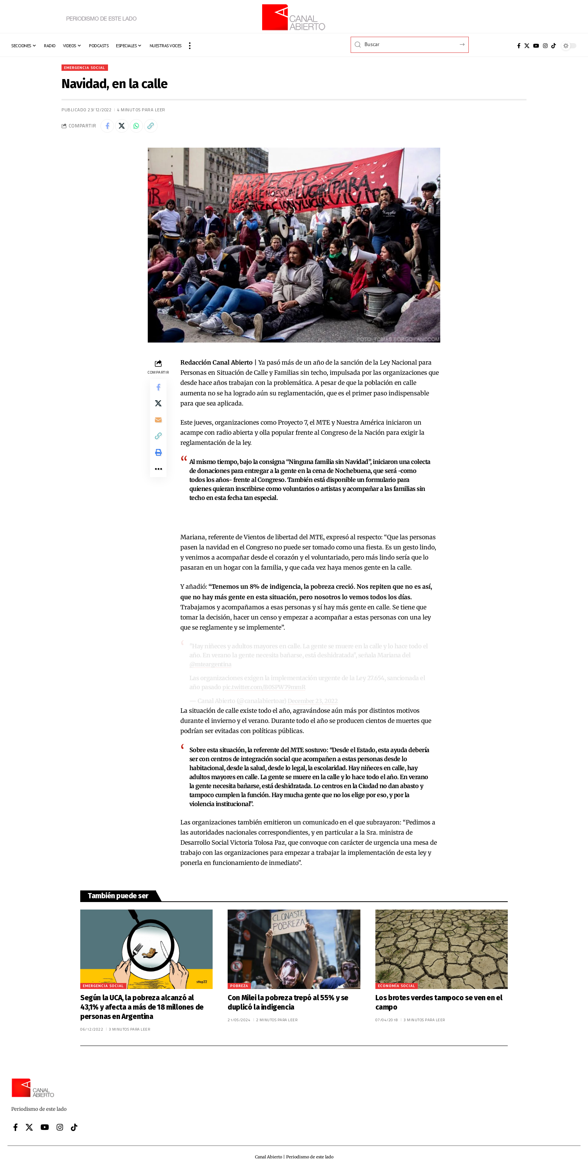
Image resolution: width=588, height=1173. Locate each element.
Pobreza (239, 987)
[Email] (158, 426)
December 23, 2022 (314, 702)
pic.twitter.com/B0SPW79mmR (266, 689)
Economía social (396, 987)
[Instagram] (545, 46)
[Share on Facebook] (108, 127)
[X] (526, 46)
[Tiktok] (553, 46)
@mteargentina (211, 666)
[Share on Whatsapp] (140, 127)
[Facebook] (518, 46)
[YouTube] (536, 46)
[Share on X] (124, 127)
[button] (189, 46)
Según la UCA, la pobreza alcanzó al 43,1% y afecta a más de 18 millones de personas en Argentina (142, 1008)
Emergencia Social (87, 67)
